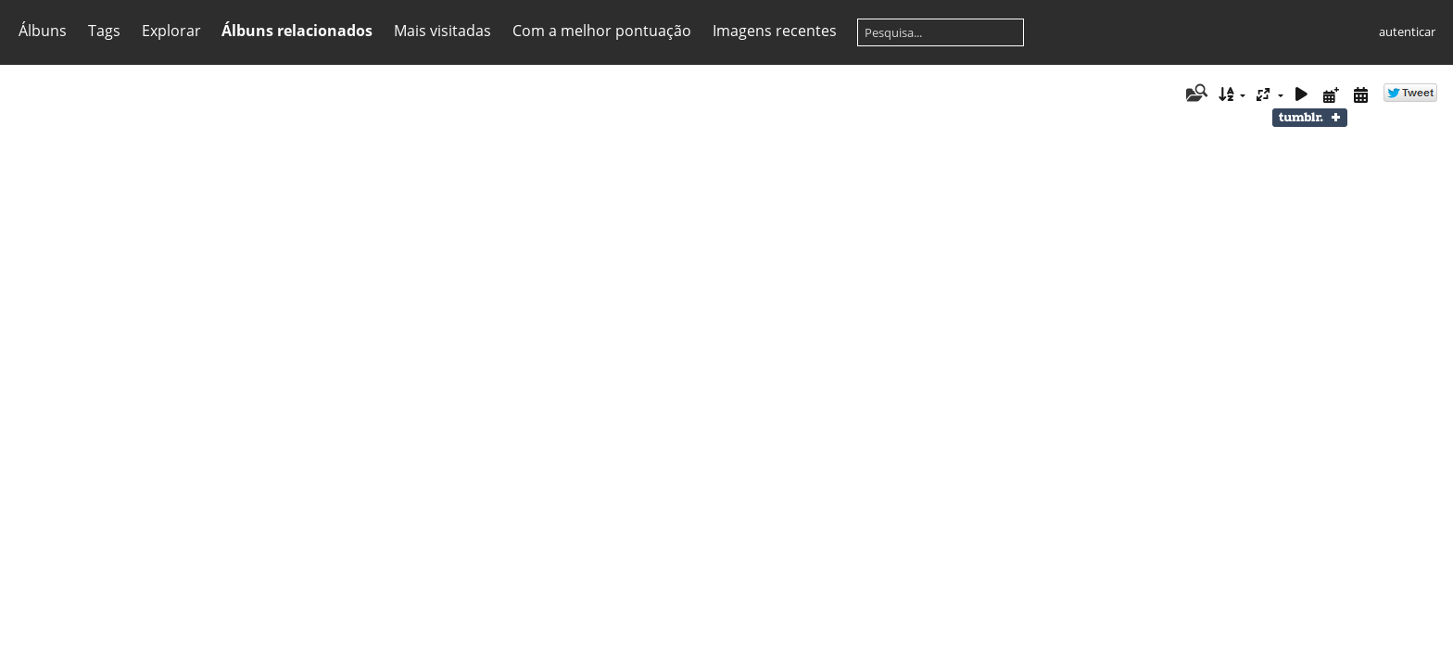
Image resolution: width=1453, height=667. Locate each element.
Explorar (171, 30)
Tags (104, 30)
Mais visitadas (442, 30)
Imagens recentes (775, 30)
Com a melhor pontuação (601, 30)
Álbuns (43, 30)
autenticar (1407, 31)
